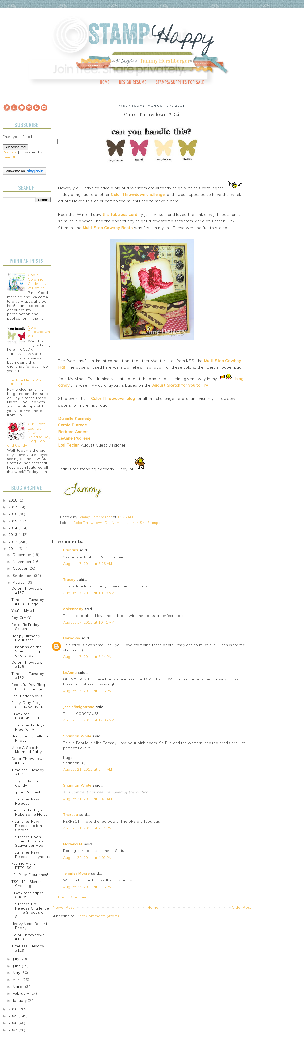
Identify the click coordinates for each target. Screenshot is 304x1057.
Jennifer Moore (76, 873)
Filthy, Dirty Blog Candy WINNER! (27, 704)
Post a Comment (73, 897)
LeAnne (70, 672)
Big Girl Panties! (25, 792)
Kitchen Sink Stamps (143, 523)
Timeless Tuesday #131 (27, 772)
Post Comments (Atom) (98, 916)
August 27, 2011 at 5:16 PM (87, 887)
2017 (14, 507)
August (20, 582)
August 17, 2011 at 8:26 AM (87, 563)
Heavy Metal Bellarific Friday (30, 925)
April (18, 979)
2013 (14, 534)
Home (105, 82)
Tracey (69, 579)
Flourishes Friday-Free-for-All (27, 727)
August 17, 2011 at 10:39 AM (89, 593)
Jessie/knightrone (78, 706)
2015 (14, 521)
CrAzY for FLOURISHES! (25, 716)
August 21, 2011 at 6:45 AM (87, 798)
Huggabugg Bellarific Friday (30, 738)
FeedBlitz (11, 157)
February (21, 993)
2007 (14, 1030)
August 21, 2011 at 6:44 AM (87, 769)
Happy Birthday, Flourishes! (26, 638)
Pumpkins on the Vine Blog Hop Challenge (26, 651)
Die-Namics (115, 523)
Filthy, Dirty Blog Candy (26, 783)
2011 (14, 548)
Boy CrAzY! (21, 617)
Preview (10, 152)
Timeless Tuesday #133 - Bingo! (27, 601)
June (17, 965)
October (21, 568)
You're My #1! (23, 610)
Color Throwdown (88, 523)
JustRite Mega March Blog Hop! (28, 382)
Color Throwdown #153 (28, 937)
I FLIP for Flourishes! (29, 874)
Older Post (241, 907)
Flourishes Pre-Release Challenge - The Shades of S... (30, 910)
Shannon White (77, 736)
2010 (14, 1009)
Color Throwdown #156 (28, 664)
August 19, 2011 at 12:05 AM (89, 720)
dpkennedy (73, 609)
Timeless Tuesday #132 (27, 675)
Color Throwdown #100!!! (39, 331)
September (23, 575)
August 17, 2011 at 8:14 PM (87, 656)
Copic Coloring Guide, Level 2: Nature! (39, 281)
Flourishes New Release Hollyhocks (30, 854)
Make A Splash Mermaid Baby (26, 749)
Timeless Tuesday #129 (27, 948)
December (23, 554)
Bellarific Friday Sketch (25, 626)
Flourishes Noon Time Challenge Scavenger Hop (27, 841)
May (17, 972)
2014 (14, 528)
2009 (14, 1016)
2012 (14, 542)
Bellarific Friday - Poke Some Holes (29, 812)
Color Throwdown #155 (28, 760)
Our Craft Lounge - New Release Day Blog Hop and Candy (29, 435)
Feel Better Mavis (26, 696)
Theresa (70, 814)
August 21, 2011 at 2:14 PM (87, 828)
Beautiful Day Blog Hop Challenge (28, 686)
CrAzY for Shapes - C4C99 (29, 895)
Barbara (70, 550)
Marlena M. (73, 844)
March (19, 986)
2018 (14, 500)
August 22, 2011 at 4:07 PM (87, 857)
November (23, 561)
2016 (14, 514)
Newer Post (63, 907)
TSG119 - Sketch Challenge (26, 883)
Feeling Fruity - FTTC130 (25, 865)
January (20, 1000)
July (17, 959)
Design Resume (132, 82)
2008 (14, 1023)
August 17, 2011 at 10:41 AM (89, 622)
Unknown (71, 638)
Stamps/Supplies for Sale (180, 82)
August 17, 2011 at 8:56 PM (87, 691)
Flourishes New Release (25, 801)
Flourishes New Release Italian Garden (26, 825)
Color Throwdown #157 (28, 590)
